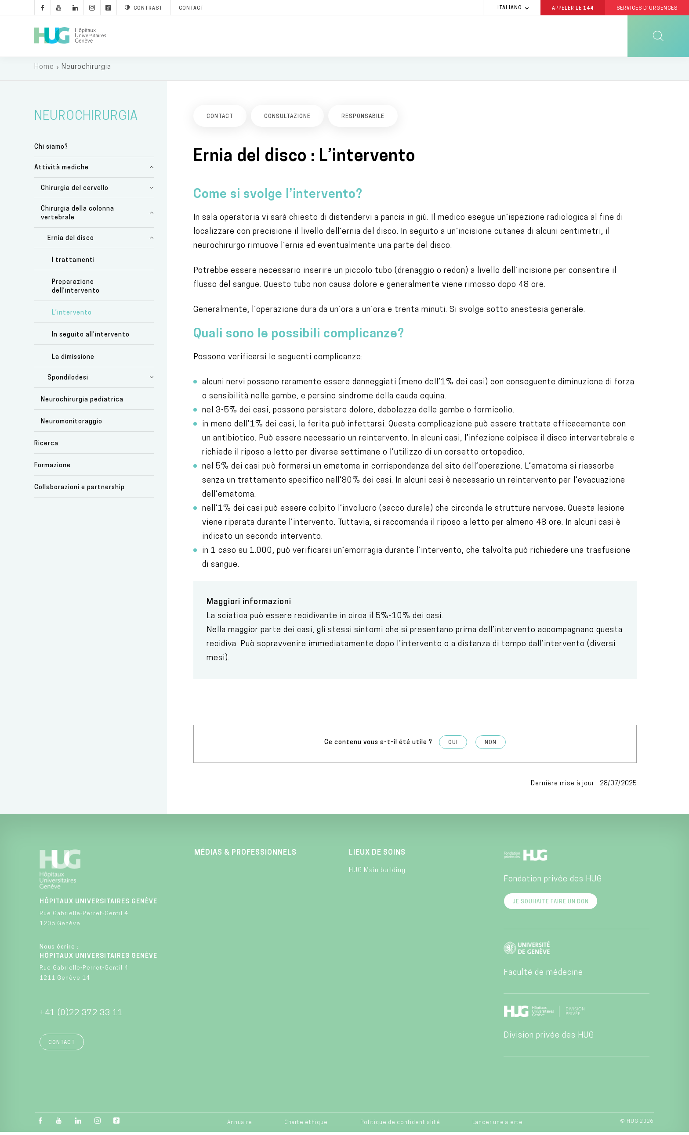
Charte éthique (306, 1125)
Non (491, 745)
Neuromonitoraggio (71, 425)
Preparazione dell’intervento (76, 289)
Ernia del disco (70, 241)
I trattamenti (73, 263)
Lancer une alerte (497, 1125)
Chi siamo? (51, 150)
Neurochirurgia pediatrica (82, 403)
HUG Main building (377, 873)
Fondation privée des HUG (553, 882)
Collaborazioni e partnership (79, 490)
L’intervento (72, 316)
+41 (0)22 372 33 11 (81, 1016)
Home (44, 70)
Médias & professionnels (245, 855)
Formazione (52, 468)
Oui (453, 745)
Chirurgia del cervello (75, 191)
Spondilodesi (67, 380)
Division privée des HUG (549, 1038)
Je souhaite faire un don (550, 904)
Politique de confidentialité (400, 1125)
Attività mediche (61, 170)
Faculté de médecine (543, 975)
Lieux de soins (377, 855)
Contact (61, 1045)
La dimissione (73, 360)
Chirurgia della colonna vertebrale (77, 216)
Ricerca (46, 447)
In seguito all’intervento (91, 338)
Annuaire (239, 1125)
